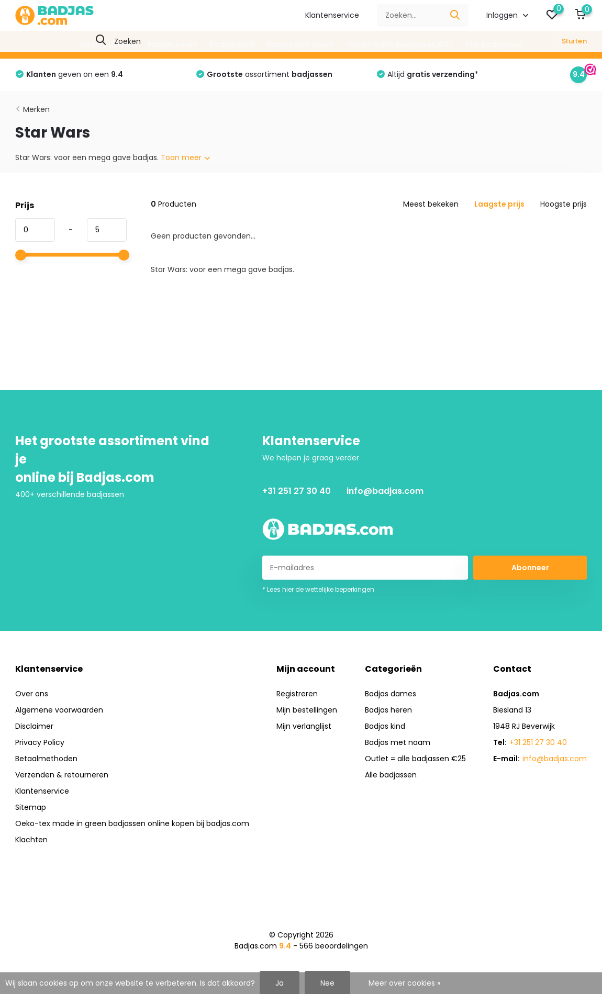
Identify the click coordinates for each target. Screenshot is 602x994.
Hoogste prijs (563, 204)
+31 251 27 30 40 (296, 491)
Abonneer (530, 567)
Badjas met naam (300, 44)
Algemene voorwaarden (59, 710)
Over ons (31, 693)
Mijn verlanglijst (303, 726)
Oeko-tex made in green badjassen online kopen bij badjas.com (132, 823)
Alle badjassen (493, 44)
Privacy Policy (39, 742)
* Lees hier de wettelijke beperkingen (318, 589)
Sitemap (30, 807)
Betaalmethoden (46, 758)
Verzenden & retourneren (61, 775)
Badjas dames (107, 44)
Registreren (297, 693)
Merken (36, 109)
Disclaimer (34, 726)
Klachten (31, 839)
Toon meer (185, 157)
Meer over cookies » (404, 983)
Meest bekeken (431, 204)
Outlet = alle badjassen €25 (399, 44)
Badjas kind (231, 44)
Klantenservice (332, 15)
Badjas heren (172, 44)
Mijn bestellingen (306, 710)
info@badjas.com (385, 491)
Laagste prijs (499, 204)
